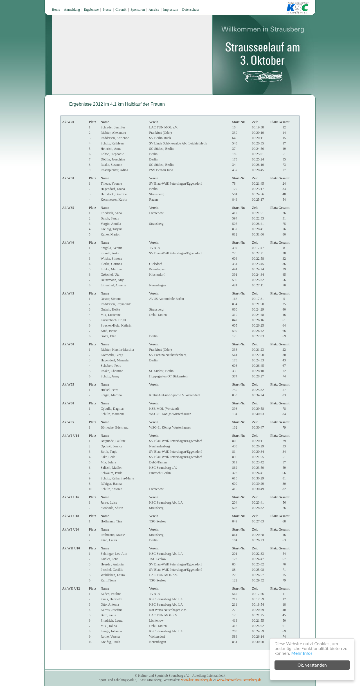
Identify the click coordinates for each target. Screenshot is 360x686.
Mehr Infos (303, 653)
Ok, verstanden (313, 665)
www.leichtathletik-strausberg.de (239, 680)
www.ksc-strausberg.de (197, 680)
